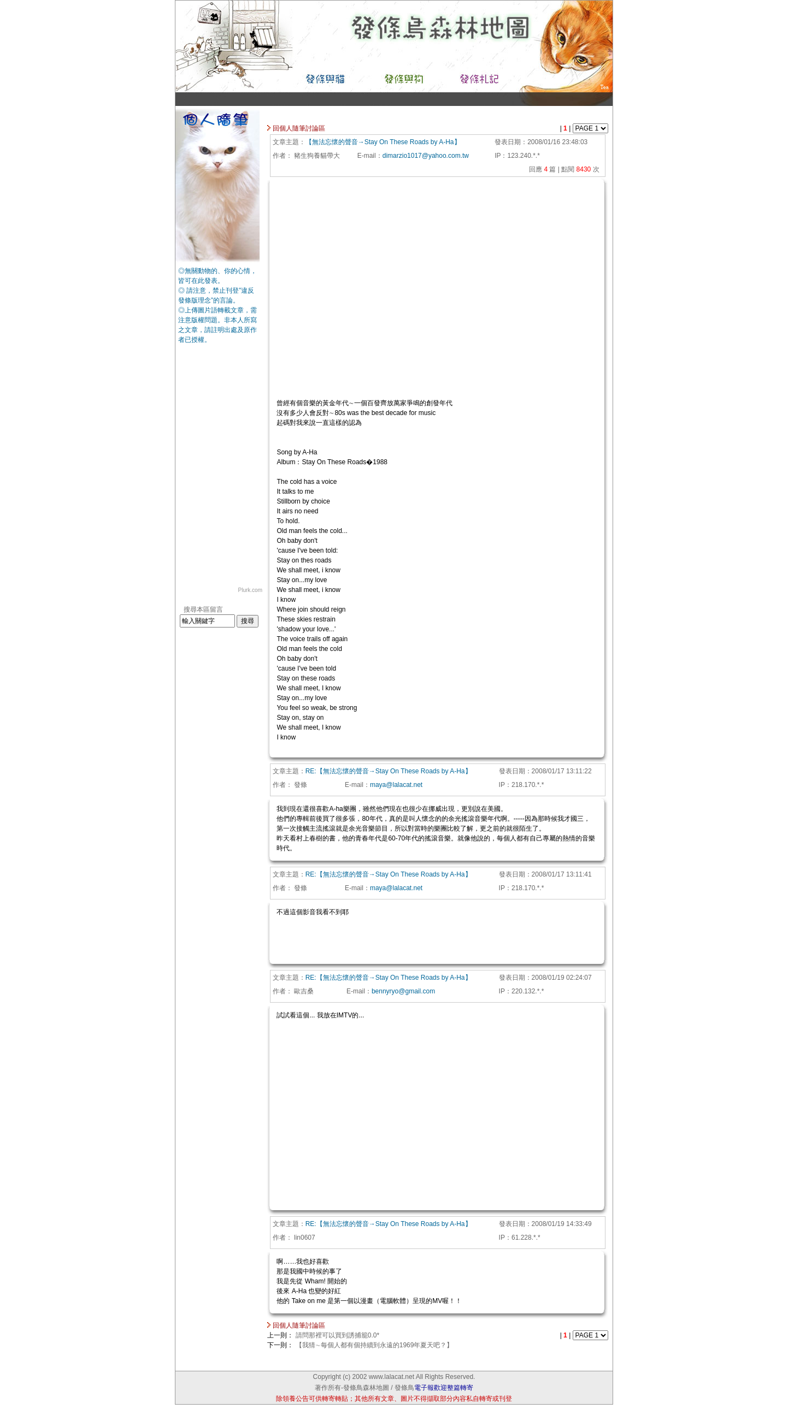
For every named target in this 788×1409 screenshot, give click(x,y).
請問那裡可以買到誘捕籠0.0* (337, 1335)
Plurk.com (250, 590)
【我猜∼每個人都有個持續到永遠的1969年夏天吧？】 (375, 1345)
